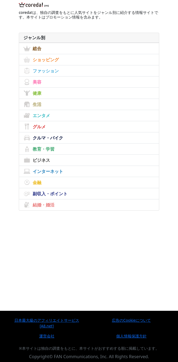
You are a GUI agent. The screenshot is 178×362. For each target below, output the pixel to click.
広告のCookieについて (131, 320)
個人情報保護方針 (131, 336)
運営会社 (46, 336)
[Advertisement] (89, 251)
